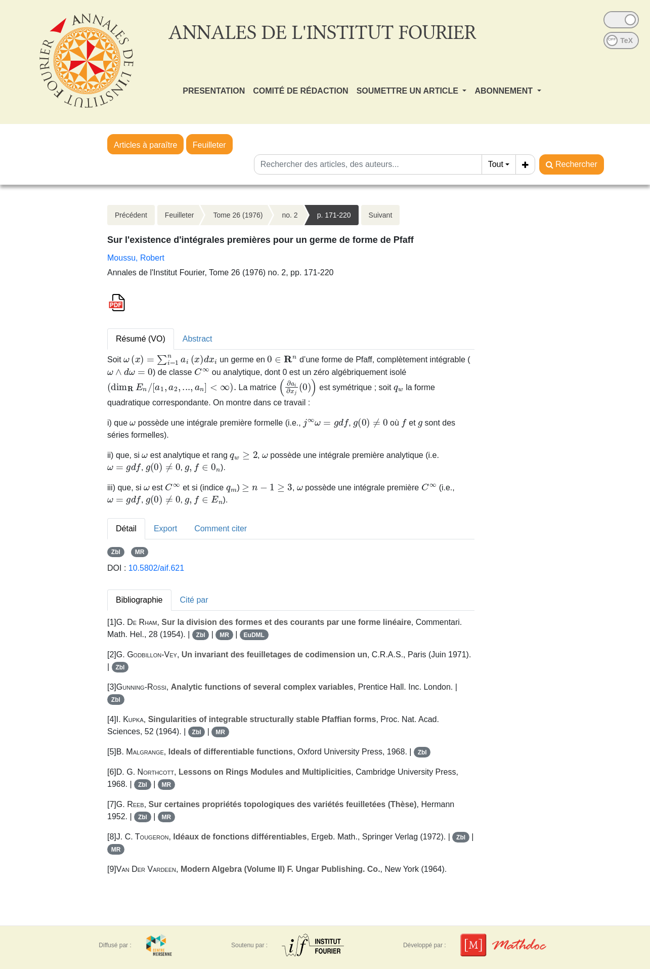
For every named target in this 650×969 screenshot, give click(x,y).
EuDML (254, 635)
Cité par (194, 600)
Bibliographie (139, 600)
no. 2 (289, 215)
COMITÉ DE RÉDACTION (300, 91)
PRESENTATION (214, 91)
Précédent (131, 215)
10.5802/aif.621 (156, 568)
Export (165, 528)
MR (140, 552)
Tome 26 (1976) (238, 215)
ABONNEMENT (504, 91)
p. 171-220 (334, 215)
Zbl (115, 552)
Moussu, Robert (135, 258)
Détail (126, 528)
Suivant (381, 215)
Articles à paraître (145, 145)
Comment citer (220, 528)
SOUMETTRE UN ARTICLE (409, 91)
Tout (495, 164)
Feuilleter (209, 145)
